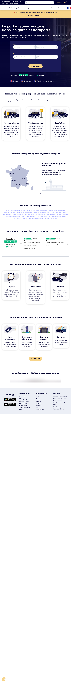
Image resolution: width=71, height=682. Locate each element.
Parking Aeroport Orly (32, 210)
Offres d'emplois (24, 401)
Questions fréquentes (59, 403)
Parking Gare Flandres (20, 218)
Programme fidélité (24, 407)
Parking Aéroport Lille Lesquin (57, 216)
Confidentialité (58, 409)
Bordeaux (40, 399)
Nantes (38, 403)
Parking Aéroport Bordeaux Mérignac (57, 214)
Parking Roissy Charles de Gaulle (15, 210)
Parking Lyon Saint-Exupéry (59, 212)
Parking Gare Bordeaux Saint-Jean (14, 216)
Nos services (23, 397)
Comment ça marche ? (60, 397)
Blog (20, 409)
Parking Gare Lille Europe (35, 218)
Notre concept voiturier (60, 399)
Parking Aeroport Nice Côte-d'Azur (34, 214)
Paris (38, 397)
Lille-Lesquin (40, 409)
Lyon (38, 401)
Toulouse (38, 405)
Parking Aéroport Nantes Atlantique (36, 216)
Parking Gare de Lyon (51, 218)
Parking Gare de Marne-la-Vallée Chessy (37, 212)
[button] (4, 679)
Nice (37, 407)
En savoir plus (36, 358)
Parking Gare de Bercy (17, 212)
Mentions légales (58, 407)
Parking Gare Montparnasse (48, 210)
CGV (55, 405)
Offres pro (23, 399)
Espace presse (23, 405)
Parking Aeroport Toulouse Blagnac (12, 214)
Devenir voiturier (24, 403)
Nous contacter (57, 401)
